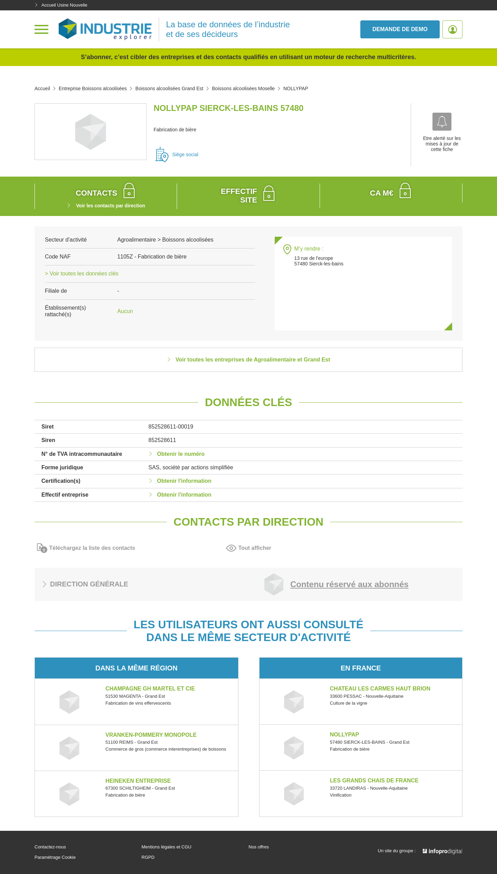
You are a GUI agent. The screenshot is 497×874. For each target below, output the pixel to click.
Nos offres (258, 847)
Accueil (42, 88)
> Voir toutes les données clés (81, 273)
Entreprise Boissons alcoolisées (93, 88)
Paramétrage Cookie (55, 857)
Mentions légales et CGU (167, 847)
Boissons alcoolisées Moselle (243, 88)
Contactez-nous (50, 847)
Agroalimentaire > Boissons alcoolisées (165, 240)
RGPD (148, 857)
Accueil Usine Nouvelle (61, 5)
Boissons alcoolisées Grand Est (169, 88)
